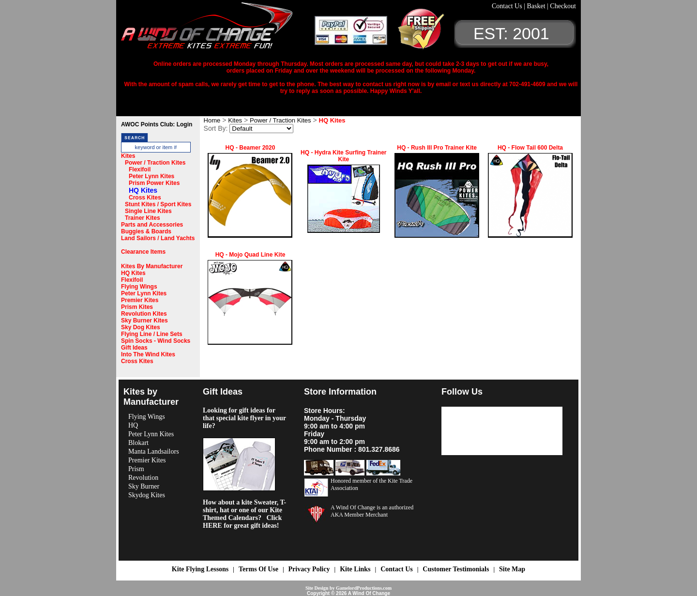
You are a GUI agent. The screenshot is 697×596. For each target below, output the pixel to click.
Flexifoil (140, 169)
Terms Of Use (258, 569)
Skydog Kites (146, 495)
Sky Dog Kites (140, 327)
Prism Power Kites (154, 183)
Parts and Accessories (152, 224)
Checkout (563, 6)
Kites (128, 156)
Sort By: (216, 128)
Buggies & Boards (146, 231)
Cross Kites (145, 197)
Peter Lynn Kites (151, 176)
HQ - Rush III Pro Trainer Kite (437, 147)
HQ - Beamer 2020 (250, 147)
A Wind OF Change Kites (218, 29)
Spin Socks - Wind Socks (155, 340)
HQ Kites (143, 190)
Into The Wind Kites (148, 354)
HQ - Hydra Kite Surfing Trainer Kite (343, 156)
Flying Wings (139, 286)
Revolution (143, 477)
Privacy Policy (309, 569)
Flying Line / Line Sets (151, 334)
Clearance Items (143, 251)
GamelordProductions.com (364, 588)
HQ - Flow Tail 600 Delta (530, 147)
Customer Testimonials (456, 569)
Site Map (512, 569)
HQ (133, 425)
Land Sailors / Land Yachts (158, 238)
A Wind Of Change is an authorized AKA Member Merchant (372, 511)
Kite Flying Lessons (200, 569)
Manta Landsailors (153, 451)
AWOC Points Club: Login (156, 124)
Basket (537, 6)
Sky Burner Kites (144, 320)
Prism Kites (137, 307)
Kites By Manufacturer (151, 266)
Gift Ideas (134, 347)
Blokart (138, 442)
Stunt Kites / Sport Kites (158, 204)
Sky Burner (143, 486)
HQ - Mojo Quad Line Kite (250, 254)
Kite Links (355, 569)
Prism (136, 469)
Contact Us (508, 6)
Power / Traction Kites (155, 162)
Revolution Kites (144, 313)
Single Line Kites (148, 211)
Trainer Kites (142, 217)
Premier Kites (139, 300)
